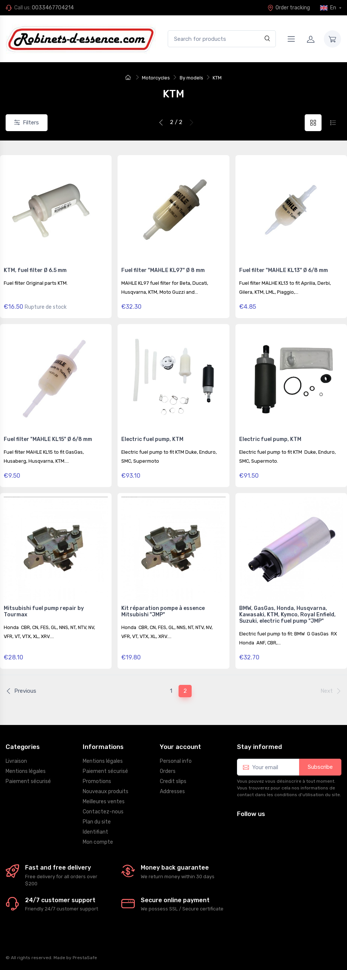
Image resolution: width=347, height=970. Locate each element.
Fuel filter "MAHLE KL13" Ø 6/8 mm (283, 270)
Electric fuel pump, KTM (152, 439)
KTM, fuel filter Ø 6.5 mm (35, 270)
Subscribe (320, 767)
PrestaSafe (85, 957)
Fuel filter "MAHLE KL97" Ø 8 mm (163, 270)
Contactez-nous (103, 812)
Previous (21, 691)
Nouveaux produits (105, 791)
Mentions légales (26, 771)
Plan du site (97, 822)
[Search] (267, 38)
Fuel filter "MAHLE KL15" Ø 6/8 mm (48, 439)
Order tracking (288, 7)
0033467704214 (53, 7)
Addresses (172, 791)
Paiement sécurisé (28, 781)
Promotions (97, 781)
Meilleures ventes (104, 801)
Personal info (176, 761)
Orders (168, 771)
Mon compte (98, 842)
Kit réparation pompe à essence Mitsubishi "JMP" (163, 611)
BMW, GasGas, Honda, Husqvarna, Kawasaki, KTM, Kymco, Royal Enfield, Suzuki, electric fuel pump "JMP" (287, 614)
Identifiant (95, 832)
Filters (26, 122)
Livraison (16, 761)
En (328, 7)
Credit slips (173, 781)
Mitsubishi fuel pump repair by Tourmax (44, 611)
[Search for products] (222, 38)
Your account (180, 746)
